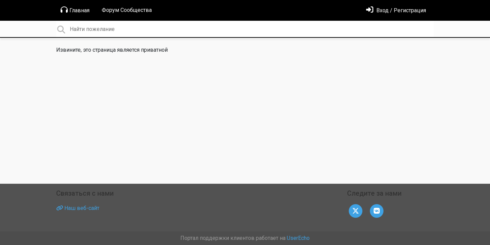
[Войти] (396, 10)
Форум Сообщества (127, 10)
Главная (75, 10)
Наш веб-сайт (77, 208)
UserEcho (298, 238)
